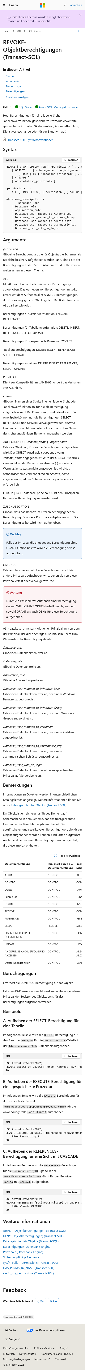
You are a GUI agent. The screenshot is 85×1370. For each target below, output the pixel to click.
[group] (42, 198)
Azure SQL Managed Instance (58, 107)
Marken (59, 1359)
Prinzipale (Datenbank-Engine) (23, 1252)
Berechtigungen (15, 91)
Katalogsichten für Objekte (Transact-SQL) (38, 805)
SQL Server (34, 31)
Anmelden (76, 5)
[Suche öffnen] (65, 5)
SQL (18, 31)
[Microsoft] (42, 5)
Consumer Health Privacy (56, 1354)
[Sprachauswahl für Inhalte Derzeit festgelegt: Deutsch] (11, 1330)
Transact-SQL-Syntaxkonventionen (30, 140)
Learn (7, 31)
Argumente (12, 81)
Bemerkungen (14, 86)
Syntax (10, 76)
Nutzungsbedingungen (16, 1359)
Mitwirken (9, 1354)
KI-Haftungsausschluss (16, 1348)
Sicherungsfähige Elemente (21, 1257)
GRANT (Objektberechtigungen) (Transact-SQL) (34, 1230)
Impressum (40, 1359)
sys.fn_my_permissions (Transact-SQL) (28, 1273)
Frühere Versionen (44, 1348)
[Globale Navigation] (4, 5)
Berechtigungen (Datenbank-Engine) (27, 1246)
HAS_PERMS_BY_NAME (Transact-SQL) (28, 1268)
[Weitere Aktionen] (78, 31)
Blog (62, 1348)
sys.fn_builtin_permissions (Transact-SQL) (30, 1262)
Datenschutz (26, 1354)
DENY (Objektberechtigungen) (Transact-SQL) (33, 1236)
